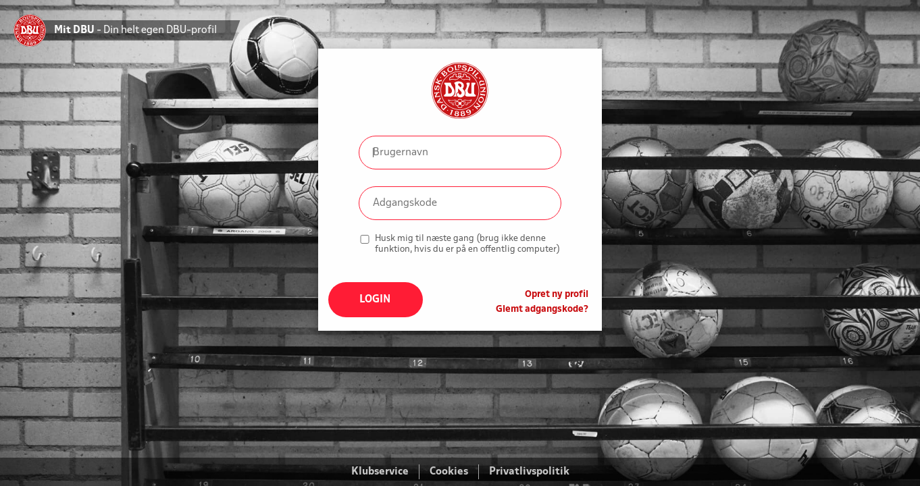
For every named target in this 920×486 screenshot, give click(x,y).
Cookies (449, 472)
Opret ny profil (556, 294)
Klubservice (380, 472)
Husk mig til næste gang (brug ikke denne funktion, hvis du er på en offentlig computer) (467, 244)
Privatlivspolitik (529, 472)
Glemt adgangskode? (542, 309)
